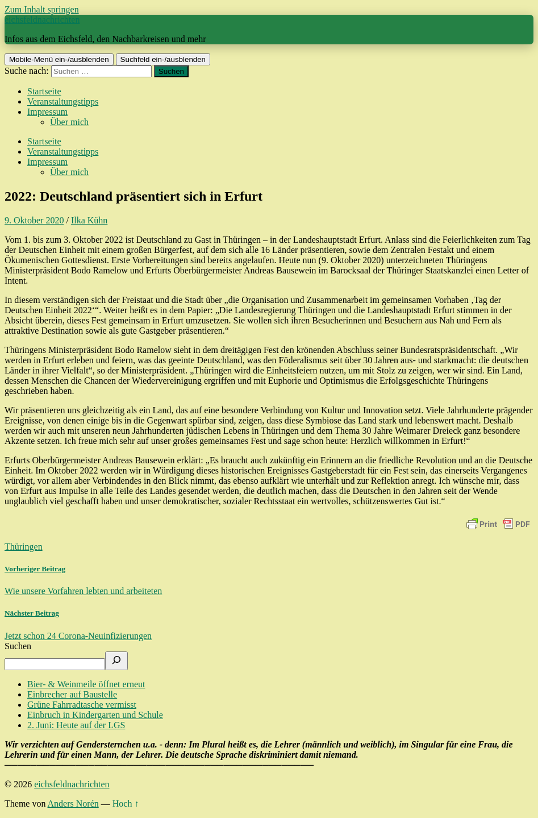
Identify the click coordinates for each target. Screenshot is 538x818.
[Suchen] (116, 660)
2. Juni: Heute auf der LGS (76, 725)
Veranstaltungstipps (62, 101)
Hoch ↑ (125, 803)
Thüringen (24, 546)
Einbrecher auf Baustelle (72, 694)
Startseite (44, 91)
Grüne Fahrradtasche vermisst (81, 704)
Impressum (47, 112)
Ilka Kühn (89, 220)
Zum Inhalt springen (42, 9)
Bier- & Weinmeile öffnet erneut (86, 684)
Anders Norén (73, 803)
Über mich (69, 122)
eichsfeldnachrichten (42, 19)
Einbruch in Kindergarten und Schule (95, 715)
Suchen (18, 646)
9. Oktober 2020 (34, 220)
